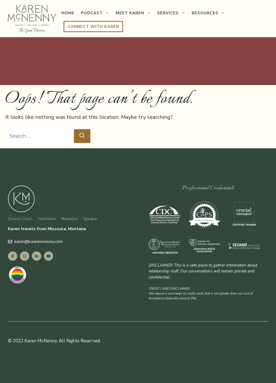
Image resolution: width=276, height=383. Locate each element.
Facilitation (47, 218)
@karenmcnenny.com (43, 242)
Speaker (90, 218)
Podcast (96, 13)
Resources (210, 13)
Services (173, 13)
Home (67, 13)
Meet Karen (135, 13)
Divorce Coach (20, 218)
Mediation (69, 218)
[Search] (82, 136)
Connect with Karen (93, 26)
